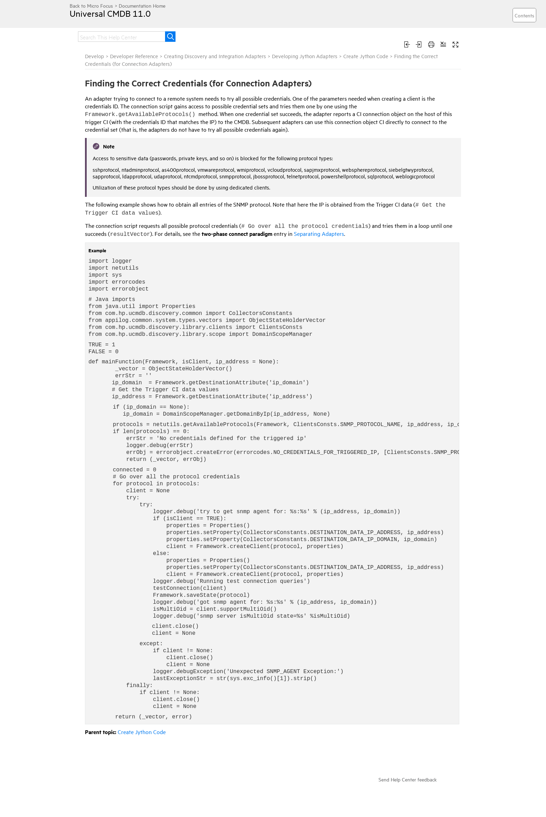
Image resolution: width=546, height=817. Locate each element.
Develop (94, 56)
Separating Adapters (319, 233)
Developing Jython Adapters (304, 56)
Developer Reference (134, 56)
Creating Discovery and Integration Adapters (215, 56)
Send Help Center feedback (408, 779)
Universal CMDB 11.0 (110, 13)
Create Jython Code (365, 56)
